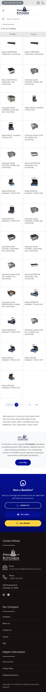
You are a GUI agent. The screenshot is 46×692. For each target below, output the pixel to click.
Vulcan (30, 424)
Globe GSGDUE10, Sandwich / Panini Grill (11, 331)
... (25, 405)
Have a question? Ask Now (13, 3)
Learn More (23, 462)
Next (36, 405)
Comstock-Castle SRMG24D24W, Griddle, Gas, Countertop (11, 304)
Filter (12, 34)
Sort (33, 34)
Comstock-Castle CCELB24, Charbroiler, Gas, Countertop (10, 248)
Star (14, 424)
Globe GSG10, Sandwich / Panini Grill (34, 109)
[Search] (23, 19)
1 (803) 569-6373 (16, 578)
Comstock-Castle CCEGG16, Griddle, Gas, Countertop (34, 82)
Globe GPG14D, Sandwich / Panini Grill (11, 359)
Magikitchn (7, 424)
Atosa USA (20, 419)
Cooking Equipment (8, 24)
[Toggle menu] (3, 11)
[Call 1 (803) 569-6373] (42, 2)
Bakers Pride (30, 419)
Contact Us (23, 505)
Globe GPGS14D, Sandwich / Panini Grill (11, 386)
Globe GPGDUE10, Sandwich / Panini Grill (34, 303)
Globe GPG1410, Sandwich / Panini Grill (11, 220)
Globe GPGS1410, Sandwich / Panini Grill (11, 192)
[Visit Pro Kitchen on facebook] (9, 594)
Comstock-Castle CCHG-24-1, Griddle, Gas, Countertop (34, 332)
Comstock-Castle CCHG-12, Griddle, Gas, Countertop (34, 137)
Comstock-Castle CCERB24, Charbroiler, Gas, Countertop (33, 248)
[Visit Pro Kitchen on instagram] (4, 594)
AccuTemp (11, 419)
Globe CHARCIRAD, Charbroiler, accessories (34, 53)
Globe (19, 422)
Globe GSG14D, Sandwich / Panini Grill (34, 359)
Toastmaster (22, 424)
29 (29, 405)
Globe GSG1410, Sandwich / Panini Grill (34, 192)
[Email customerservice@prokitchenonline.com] (38, 2)
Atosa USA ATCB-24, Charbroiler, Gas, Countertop (9, 82)
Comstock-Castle (9, 422)
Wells (36, 424)
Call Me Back (23, 523)
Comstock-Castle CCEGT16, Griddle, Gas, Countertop (11, 165)
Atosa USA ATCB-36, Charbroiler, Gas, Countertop (32, 165)
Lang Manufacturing (30, 422)
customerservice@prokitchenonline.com (25, 569)
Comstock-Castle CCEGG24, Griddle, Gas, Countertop (34, 221)
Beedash (6, 687)
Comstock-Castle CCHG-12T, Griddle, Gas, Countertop (11, 276)
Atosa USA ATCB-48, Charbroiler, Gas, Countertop (32, 276)
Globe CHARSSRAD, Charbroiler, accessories (11, 53)
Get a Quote (23, 514)
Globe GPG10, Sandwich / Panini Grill (11, 136)
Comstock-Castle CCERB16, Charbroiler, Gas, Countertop (10, 110)
